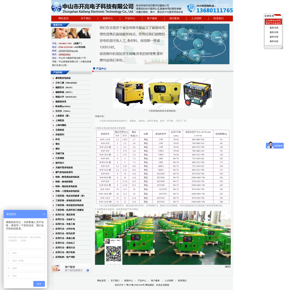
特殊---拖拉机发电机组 (66, 186)
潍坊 (57, 148)
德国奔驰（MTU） (64, 92)
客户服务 (152, 18)
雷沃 (57, 144)
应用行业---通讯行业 (65, 247)
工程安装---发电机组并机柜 (68, 200)
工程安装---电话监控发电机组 (69, 205)
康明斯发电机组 (63, 78)
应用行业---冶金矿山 (65, 219)
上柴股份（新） (63, 115)
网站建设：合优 (152, 285)
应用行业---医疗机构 (65, 252)
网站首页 (64, 18)
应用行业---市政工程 (65, 224)
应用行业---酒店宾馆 (65, 214)
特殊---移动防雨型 (64, 181)
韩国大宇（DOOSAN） (66, 97)
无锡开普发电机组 (64, 167)
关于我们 (86, 18)
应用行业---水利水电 (65, 229)
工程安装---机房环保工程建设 (69, 210)
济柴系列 (59, 134)
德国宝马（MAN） (64, 87)
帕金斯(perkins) (62, 106)
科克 (57, 139)
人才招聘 (196, 18)
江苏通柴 (59, 158)
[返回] (228, 266)
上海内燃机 (60, 125)
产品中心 (130, 18)
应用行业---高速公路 (65, 238)
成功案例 (174, 18)
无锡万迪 (59, 153)
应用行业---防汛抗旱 (65, 233)
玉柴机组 (59, 130)
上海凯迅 (59, 120)
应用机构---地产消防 (65, 257)
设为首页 (225, 4)
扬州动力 (59, 163)
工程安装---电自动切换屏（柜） (70, 196)
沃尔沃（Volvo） (63, 111)
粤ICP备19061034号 (135, 285)
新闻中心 (108, 18)
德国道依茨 (60, 101)
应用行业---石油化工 (65, 243)
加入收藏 (214, 4)
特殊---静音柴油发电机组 (67, 177)
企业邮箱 (164, 285)
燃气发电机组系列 (64, 172)
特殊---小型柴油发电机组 (67, 191)
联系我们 (219, 18)
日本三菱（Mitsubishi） (66, 83)
